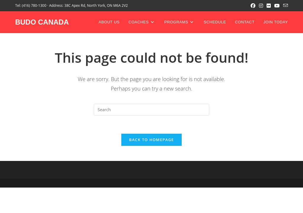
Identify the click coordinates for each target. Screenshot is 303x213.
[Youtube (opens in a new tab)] (277, 6)
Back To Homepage (151, 139)
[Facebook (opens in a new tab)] (253, 6)
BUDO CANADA (42, 22)
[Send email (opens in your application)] (284, 6)
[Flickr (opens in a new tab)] (269, 6)
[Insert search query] (151, 110)
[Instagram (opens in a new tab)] (261, 6)
